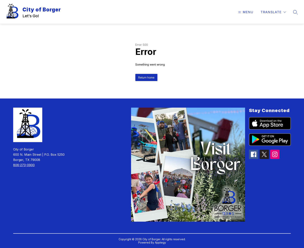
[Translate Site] (273, 12)
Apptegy (160, 242)
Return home (146, 77)
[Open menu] (245, 12)
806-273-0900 (24, 165)
